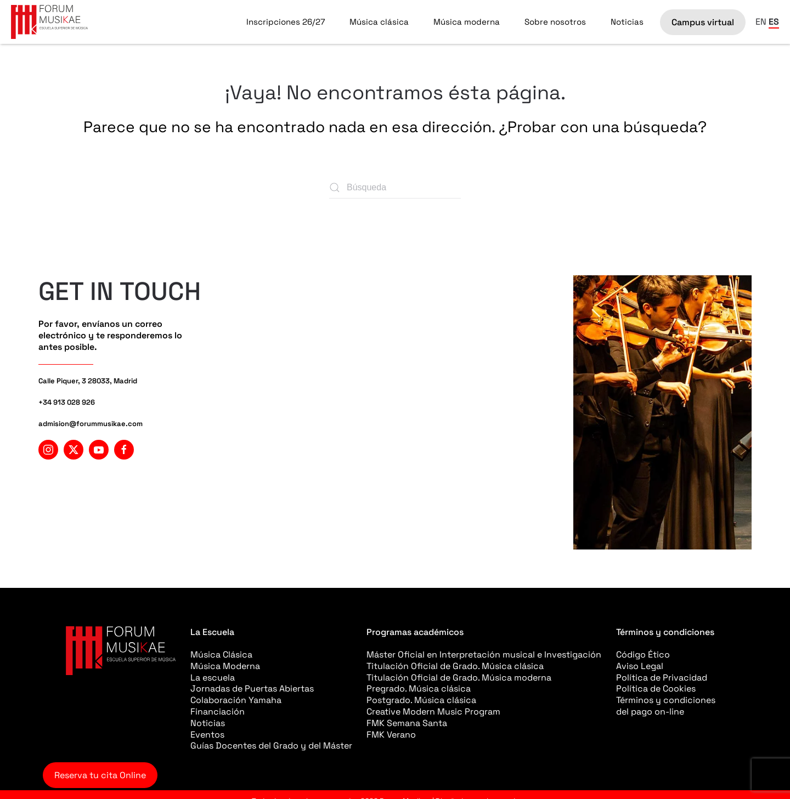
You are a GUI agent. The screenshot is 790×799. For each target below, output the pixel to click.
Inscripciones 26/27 (285, 21)
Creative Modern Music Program (433, 711)
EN (760, 21)
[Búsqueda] (395, 188)
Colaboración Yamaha (235, 700)
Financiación (217, 711)
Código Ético (643, 654)
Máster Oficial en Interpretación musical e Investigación (483, 654)
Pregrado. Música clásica (418, 688)
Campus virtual (703, 22)
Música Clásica (221, 654)
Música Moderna (225, 666)
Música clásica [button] (379, 21)
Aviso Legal (639, 666)
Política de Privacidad (661, 677)
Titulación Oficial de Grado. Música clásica (455, 666)
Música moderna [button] (466, 21)
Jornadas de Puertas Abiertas (252, 688)
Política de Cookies (656, 688)
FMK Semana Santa (406, 723)
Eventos (207, 734)
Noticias (627, 21)
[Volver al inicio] (49, 22)
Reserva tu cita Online (100, 775)
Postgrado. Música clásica (421, 700)
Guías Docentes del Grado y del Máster (271, 745)
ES (774, 21)
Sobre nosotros (555, 21)
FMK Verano (391, 734)
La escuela (212, 677)
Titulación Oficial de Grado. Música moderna (458, 677)
